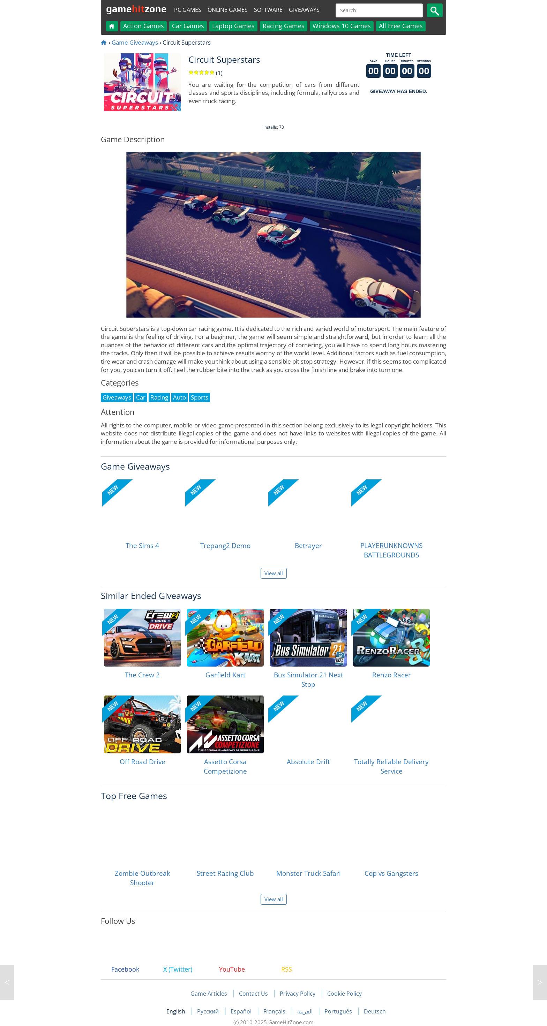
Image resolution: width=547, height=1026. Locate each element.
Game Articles (208, 993)
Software (268, 10)
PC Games (187, 10)
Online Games (228, 10)
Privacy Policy (297, 993)
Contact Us (253, 993)
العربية (305, 1011)
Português (338, 1011)
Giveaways (304, 10)
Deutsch (375, 1011)
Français (275, 1011)
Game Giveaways (135, 42)
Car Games (188, 26)
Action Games (143, 26)
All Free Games (401, 26)
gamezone (136, 8)
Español (242, 1011)
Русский (208, 1011)
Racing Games (284, 26)
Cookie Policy (344, 993)
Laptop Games (233, 26)
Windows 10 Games (342, 26)
